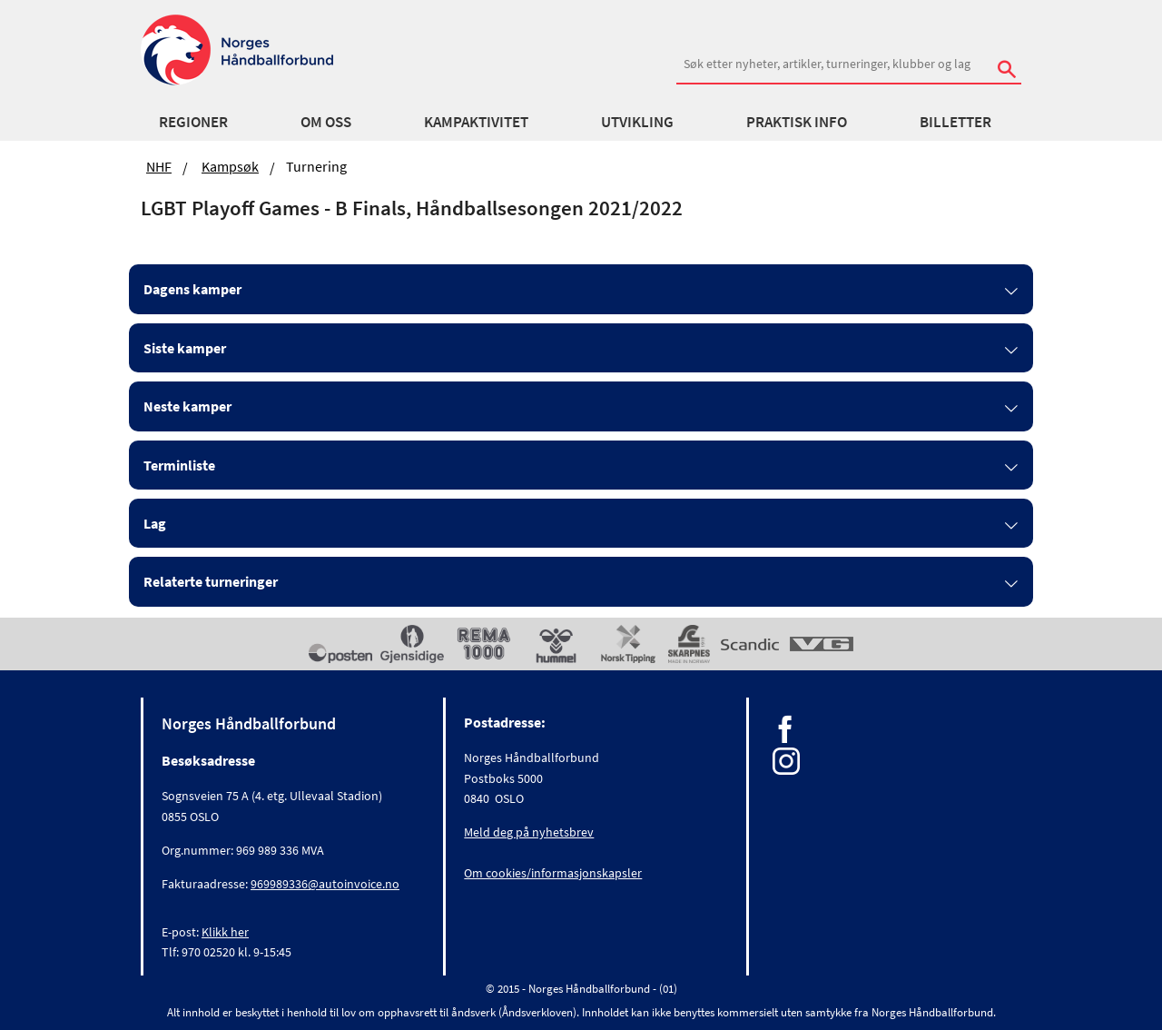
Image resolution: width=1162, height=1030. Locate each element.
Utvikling (637, 122)
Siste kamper (184, 348)
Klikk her (225, 932)
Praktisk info (796, 122)
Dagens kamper (192, 289)
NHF (159, 166)
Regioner (193, 122)
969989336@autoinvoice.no (325, 884)
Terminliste (179, 465)
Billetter (955, 122)
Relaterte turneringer (210, 581)
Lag (154, 523)
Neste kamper (187, 406)
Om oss (325, 122)
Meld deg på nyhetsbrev (529, 832)
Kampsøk (230, 166)
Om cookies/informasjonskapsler (553, 873)
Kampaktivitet (476, 122)
